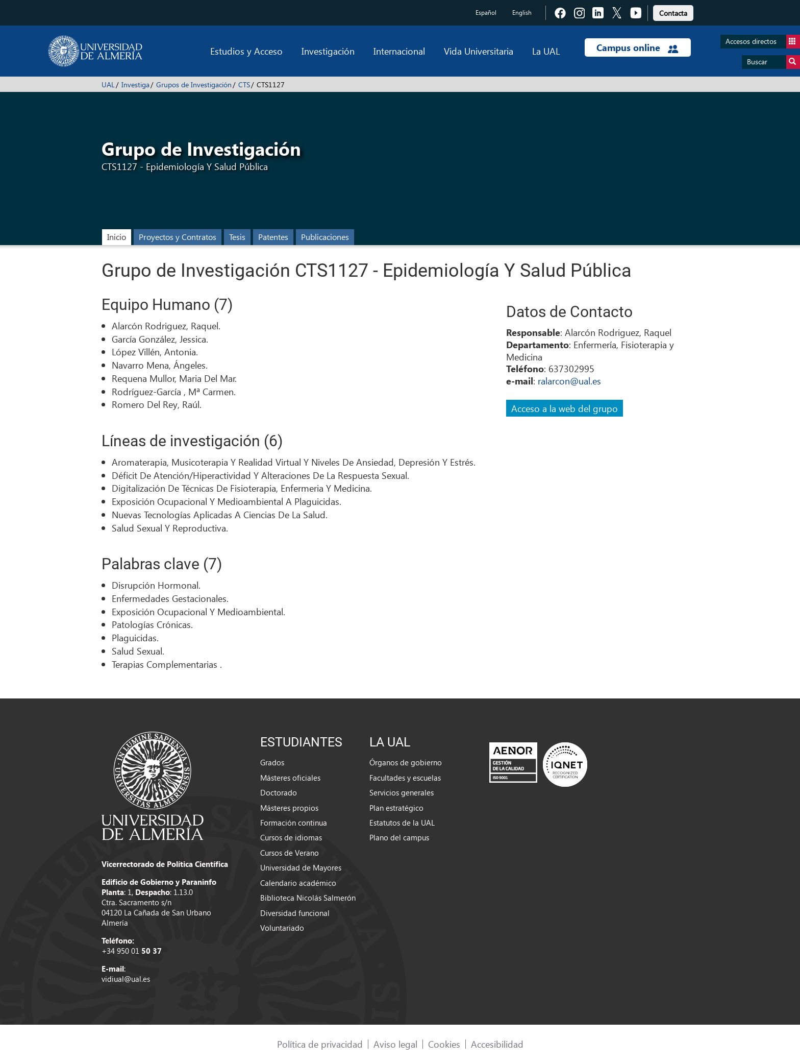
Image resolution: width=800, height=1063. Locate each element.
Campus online (637, 47)
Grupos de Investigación (194, 84)
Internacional (399, 50)
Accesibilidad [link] (497, 1043)
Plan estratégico (396, 808)
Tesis (237, 236)
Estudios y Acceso (246, 50)
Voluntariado (282, 928)
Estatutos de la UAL (402, 822)
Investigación (328, 50)
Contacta (673, 13)
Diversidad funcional (295, 913)
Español (486, 12)
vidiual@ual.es (126, 979)
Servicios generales (401, 792)
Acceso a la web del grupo (564, 408)
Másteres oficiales (290, 777)
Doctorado (278, 792)
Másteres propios (289, 808)
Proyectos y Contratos (177, 236)
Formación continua (293, 822)
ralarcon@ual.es (569, 380)
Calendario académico (298, 883)
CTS (244, 84)
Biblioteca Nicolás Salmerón (308, 897)
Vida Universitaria (478, 50)
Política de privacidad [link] (320, 1043)
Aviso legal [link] (395, 1043)
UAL (108, 84)
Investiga (135, 84)
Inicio (116, 236)
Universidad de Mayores (300, 867)
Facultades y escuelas (405, 777)
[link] (673, 11)
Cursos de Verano (289, 853)
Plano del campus (399, 837)
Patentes (273, 236)
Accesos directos (763, 42)
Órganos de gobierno (405, 762)
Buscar (773, 62)
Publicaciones (325, 236)
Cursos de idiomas (291, 837)
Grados (272, 762)
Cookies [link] (444, 1043)
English (522, 12)
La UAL (546, 50)
